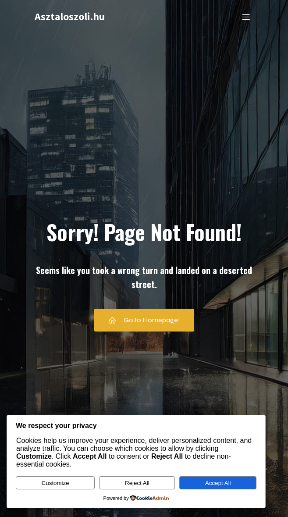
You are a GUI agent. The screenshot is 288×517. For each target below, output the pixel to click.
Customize (55, 483)
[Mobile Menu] (246, 16)
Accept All (218, 483)
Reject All (137, 483)
